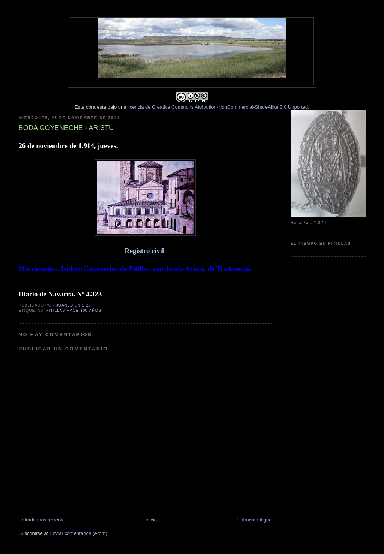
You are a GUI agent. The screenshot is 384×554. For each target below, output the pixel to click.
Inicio (151, 520)
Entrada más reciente (42, 520)
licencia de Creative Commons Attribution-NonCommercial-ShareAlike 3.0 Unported (218, 107)
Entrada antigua (254, 520)
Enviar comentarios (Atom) (78, 533)
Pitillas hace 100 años (73, 310)
